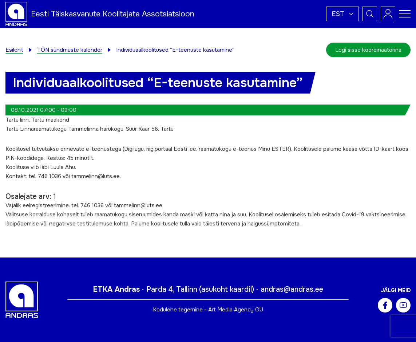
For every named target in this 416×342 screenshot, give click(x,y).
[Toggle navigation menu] (405, 14)
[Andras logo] (16, 13)
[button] (342, 14)
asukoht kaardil (226, 289)
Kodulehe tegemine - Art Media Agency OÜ (208, 309)
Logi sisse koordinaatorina (368, 50)
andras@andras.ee (292, 289)
